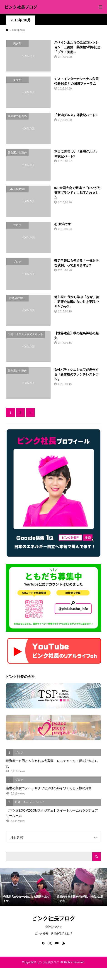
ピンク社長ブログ (21, 7)
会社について (53, 926)
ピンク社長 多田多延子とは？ (53, 933)
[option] (27, 887)
